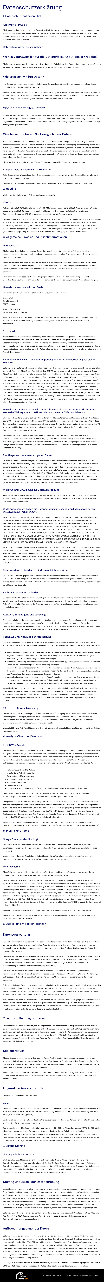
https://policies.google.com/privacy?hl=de (50, 859)
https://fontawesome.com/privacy (17, 918)
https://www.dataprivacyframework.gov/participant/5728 (58, 1140)
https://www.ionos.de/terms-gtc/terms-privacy (52, 214)
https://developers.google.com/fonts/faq (67, 856)
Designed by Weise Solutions (89, 1276)
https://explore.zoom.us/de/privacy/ (18, 1114)
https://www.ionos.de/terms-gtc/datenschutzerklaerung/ (75, 825)
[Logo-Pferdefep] (21, 1273)
